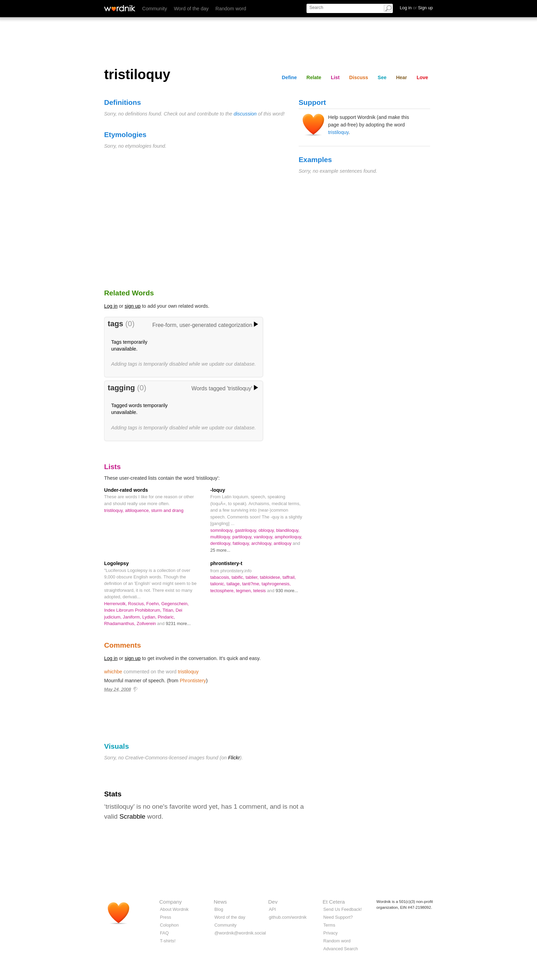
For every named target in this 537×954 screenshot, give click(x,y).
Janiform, (132, 617)
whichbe (113, 671)
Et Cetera (334, 902)
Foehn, (153, 603)
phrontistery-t (226, 563)
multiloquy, (221, 536)
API (272, 909)
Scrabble (133, 816)
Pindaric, (166, 617)
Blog (218, 909)
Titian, (168, 610)
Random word (230, 8)
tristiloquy (338, 132)
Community (154, 8)
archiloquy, (262, 543)
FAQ (164, 932)
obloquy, (267, 530)
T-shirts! (168, 940)
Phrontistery (193, 680)
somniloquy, (222, 530)
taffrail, (289, 577)
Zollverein (147, 623)
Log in (110, 306)
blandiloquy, (287, 530)
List (335, 77)
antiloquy (283, 543)
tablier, (253, 577)
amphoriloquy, (288, 536)
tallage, (234, 583)
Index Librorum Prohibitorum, (133, 610)
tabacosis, (221, 577)
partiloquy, (243, 536)
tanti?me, (252, 583)
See (382, 77)
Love (422, 77)
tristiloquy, (114, 510)
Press (165, 917)
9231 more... (178, 623)
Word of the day (191, 8)
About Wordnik (174, 909)
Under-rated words (126, 490)
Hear (401, 77)
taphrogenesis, (276, 583)
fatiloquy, (242, 543)
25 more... (220, 550)
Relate (314, 77)
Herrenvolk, (116, 603)
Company (170, 902)
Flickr (234, 757)
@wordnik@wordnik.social (240, 932)
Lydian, (150, 617)
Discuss (358, 77)
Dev (272, 902)
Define (289, 77)
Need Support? (338, 917)
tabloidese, (271, 577)
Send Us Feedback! (342, 909)
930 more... (287, 590)
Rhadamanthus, (120, 623)
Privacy (330, 932)
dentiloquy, (221, 543)
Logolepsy (116, 563)
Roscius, (137, 603)
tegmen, (244, 590)
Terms (329, 925)
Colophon (169, 925)
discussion (245, 114)
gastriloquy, (247, 530)
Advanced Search (340, 948)
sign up (132, 306)
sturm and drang (167, 510)
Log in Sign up (416, 7)
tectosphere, (223, 590)
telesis (260, 590)
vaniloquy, (264, 536)
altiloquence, (138, 510)
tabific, (239, 577)
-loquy (217, 490)
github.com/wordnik (288, 917)
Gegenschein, (175, 603)
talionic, (218, 583)
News (220, 902)
